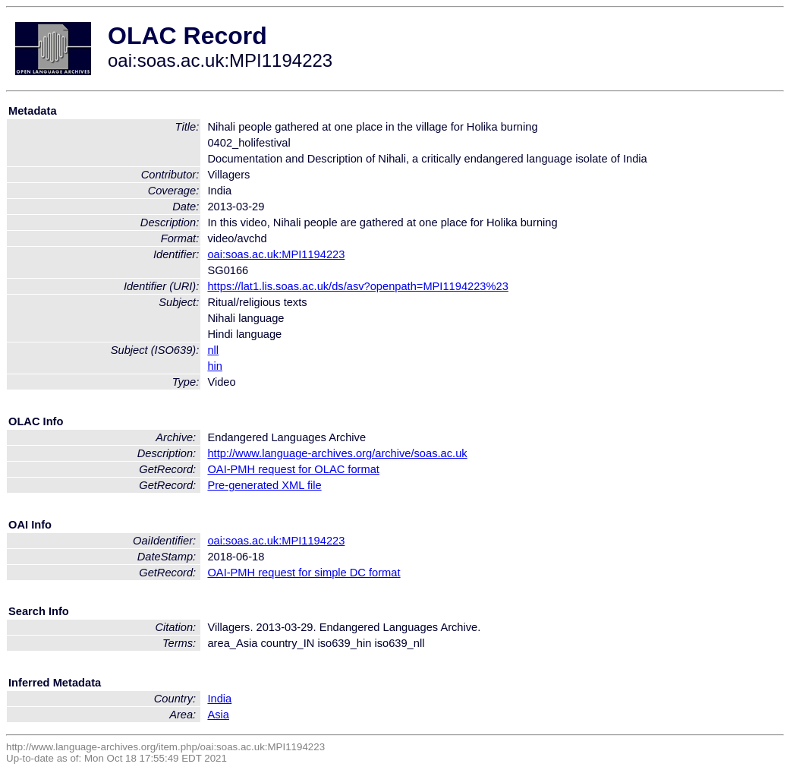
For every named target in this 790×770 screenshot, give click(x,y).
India (219, 699)
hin (214, 366)
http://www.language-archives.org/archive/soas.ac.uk (337, 453)
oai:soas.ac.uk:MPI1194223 (276, 254)
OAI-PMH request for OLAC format (293, 469)
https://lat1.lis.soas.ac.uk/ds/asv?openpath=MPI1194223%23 (357, 286)
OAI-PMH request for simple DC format (303, 572)
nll (213, 350)
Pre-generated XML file (264, 485)
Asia (218, 714)
